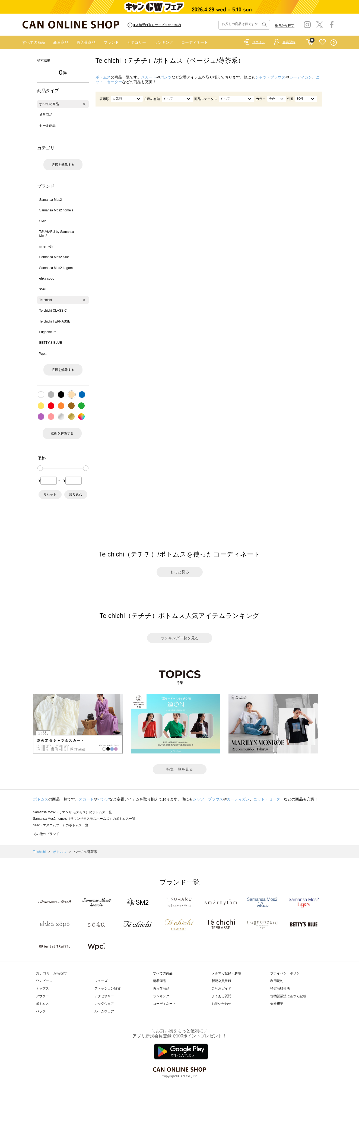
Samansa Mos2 (50, 200)
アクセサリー (104, 996)
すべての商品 (33, 42)
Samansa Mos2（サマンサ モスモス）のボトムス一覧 (72, 812)
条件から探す (284, 25)
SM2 (42, 221)
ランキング (163, 42)
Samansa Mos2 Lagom (56, 268)
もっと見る (179, 572)
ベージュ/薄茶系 (85, 852)
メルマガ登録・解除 (226, 973)
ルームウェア (104, 1011)
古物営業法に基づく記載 (288, 996)
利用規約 (276, 981)
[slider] (40, 468)
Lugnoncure (47, 332)
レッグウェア (104, 1004)
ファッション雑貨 (107, 988)
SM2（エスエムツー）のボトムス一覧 (61, 825)
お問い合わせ (221, 1004)
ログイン (258, 42)
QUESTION (333, 42)
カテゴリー (136, 42)
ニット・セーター (268, 799)
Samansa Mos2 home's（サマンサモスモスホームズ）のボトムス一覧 (84, 819)
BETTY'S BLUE (50, 343)
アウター (42, 996)
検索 (263, 25)
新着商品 (60, 42)
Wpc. (43, 353)
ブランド (111, 42)
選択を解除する (63, 165)
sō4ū (42, 289)
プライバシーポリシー (286, 973)
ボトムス (103, 77)
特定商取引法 (280, 988)
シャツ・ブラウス (270, 77)
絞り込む (75, 494)
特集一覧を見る (179, 769)
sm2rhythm (47, 246)
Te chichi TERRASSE (55, 321)
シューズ (100, 981)
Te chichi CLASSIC (53, 310)
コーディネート (194, 42)
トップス (42, 988)
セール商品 (47, 125)
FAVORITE (322, 42)
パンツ (165, 77)
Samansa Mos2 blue (54, 257)
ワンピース (44, 981)
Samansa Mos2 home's (56, 210)
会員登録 (289, 42)
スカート (148, 77)
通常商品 (45, 115)
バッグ (41, 1011)
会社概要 (276, 1004)
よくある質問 (221, 996)
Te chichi (45, 300)
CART (309, 41)
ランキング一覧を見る (180, 638)
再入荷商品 (86, 42)
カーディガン (300, 77)
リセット (49, 494)
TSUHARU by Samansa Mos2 (56, 233)
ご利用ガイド (221, 988)
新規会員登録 (221, 981)
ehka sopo (46, 278)
